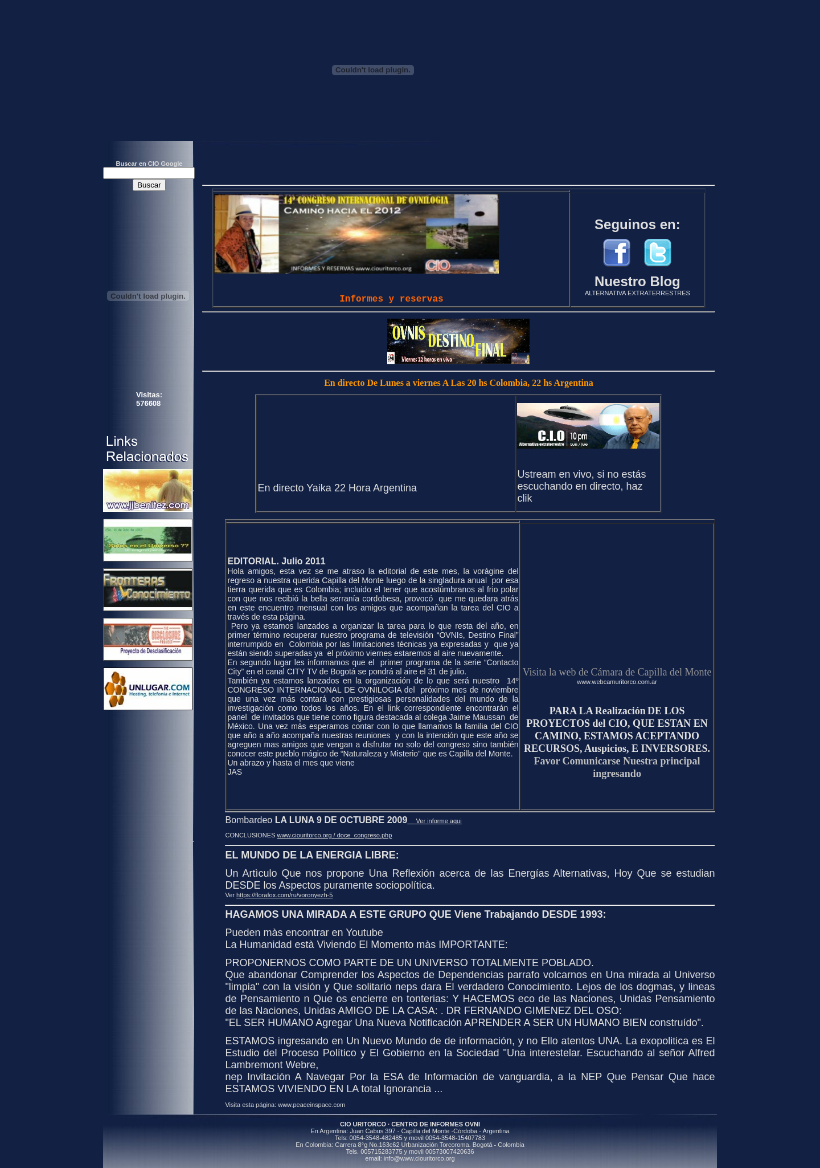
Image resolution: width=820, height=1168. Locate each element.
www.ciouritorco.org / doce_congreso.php (334, 835)
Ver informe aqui (434, 820)
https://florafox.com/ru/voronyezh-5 (284, 895)
